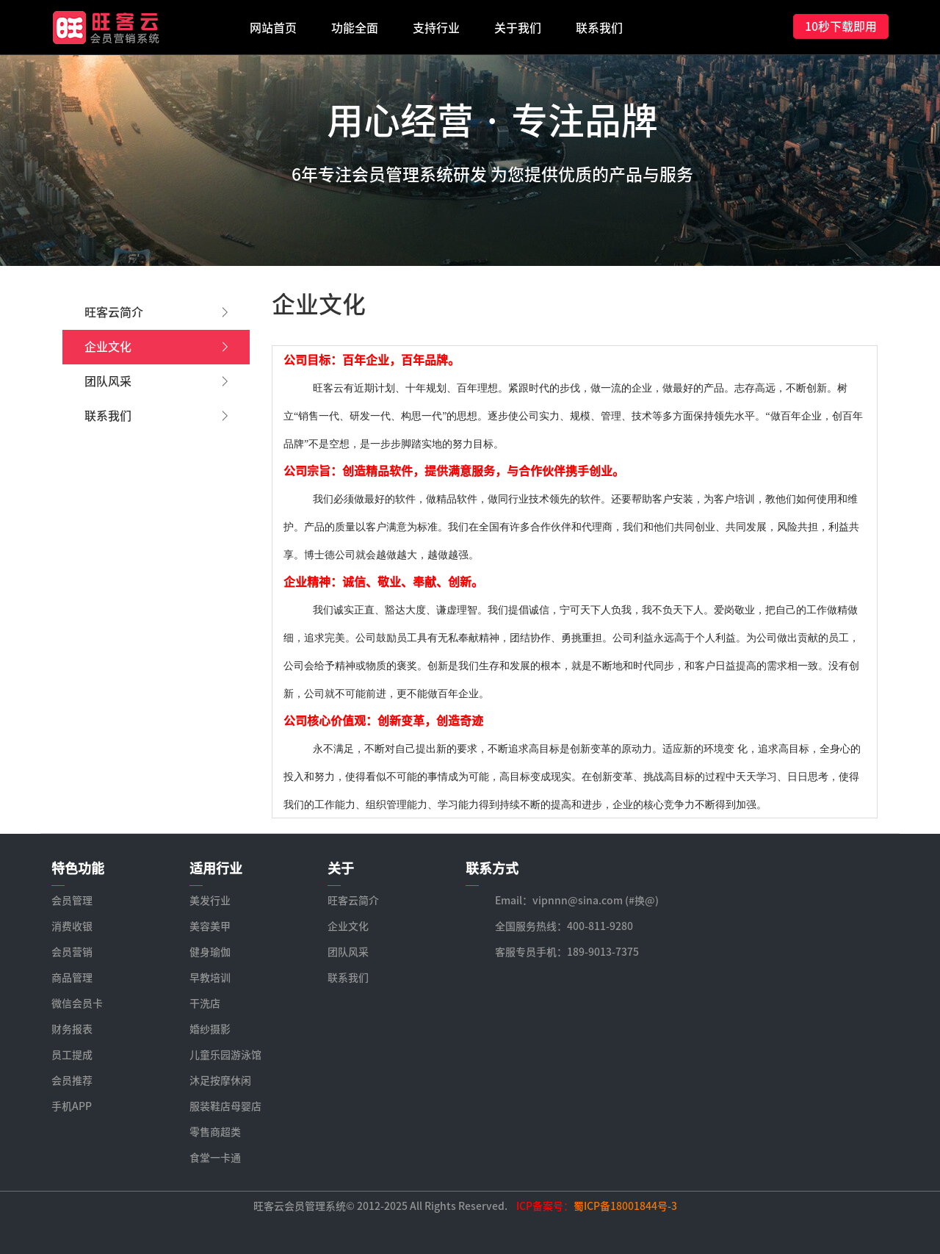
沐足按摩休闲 (220, 1080)
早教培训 (210, 978)
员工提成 (72, 1055)
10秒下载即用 (841, 26)
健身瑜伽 (210, 952)
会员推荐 (72, 1080)
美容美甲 (210, 926)
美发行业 (210, 901)
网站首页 (273, 28)
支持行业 (436, 28)
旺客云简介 (156, 312)
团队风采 (156, 381)
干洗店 (204, 1003)
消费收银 (72, 926)
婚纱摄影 (210, 1029)
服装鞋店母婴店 (225, 1106)
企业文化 (156, 347)
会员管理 (72, 901)
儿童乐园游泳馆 (225, 1055)
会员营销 (72, 952)
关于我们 (517, 28)
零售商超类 (215, 1132)
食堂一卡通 (215, 1158)
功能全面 (354, 28)
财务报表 (72, 1029)
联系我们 (599, 28)
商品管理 (72, 978)
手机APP (71, 1106)
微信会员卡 (77, 1003)
